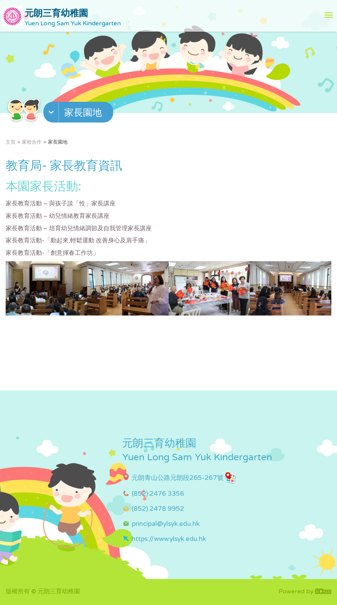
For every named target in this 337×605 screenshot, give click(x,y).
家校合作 (32, 142)
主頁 (10, 142)
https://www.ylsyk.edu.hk (169, 539)
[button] (79, 114)
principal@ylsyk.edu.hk (166, 524)
